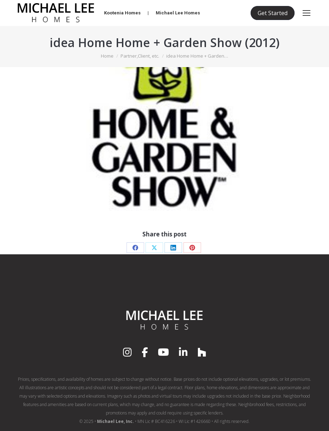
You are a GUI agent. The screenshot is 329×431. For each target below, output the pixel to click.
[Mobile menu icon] (306, 13)
